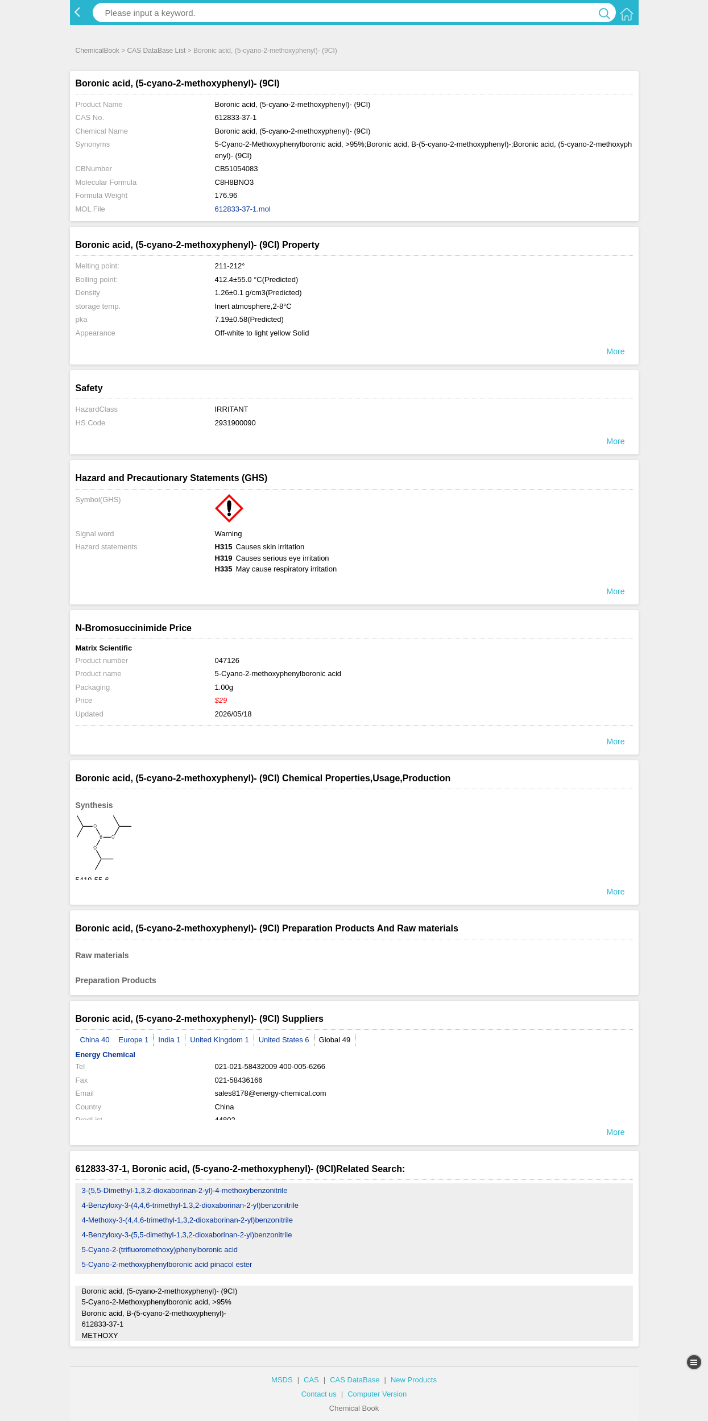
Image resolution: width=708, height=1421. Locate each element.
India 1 (169, 1039)
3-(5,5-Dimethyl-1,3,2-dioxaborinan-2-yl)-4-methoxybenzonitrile (185, 1190)
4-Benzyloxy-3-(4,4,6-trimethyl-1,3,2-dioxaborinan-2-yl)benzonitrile (190, 1205)
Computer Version (377, 1394)
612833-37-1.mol (243, 209)
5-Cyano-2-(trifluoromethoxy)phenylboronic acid (160, 1249)
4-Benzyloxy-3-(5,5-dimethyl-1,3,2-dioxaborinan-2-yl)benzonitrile (187, 1235)
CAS (311, 1380)
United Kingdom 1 (219, 1039)
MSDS (282, 1380)
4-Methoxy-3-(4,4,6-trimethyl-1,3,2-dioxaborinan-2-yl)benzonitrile (187, 1220)
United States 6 (284, 1039)
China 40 (95, 1039)
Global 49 (335, 1039)
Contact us (319, 1394)
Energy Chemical (106, 1054)
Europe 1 (134, 1039)
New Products (414, 1380)
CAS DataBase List (156, 51)
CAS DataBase (354, 1380)
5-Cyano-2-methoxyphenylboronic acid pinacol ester (167, 1264)
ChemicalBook (97, 51)
